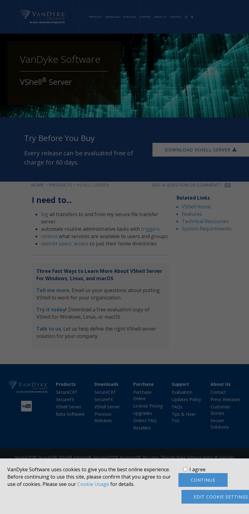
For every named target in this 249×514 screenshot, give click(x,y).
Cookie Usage (93, 484)
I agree (197, 469)
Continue (203, 480)
